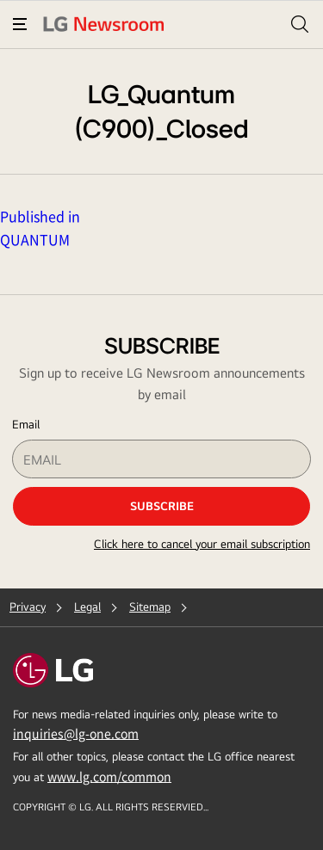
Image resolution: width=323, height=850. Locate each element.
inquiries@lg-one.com (76, 733)
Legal (87, 606)
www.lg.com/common (109, 776)
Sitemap (150, 606)
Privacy (27, 606)
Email (26, 424)
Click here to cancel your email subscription (202, 544)
